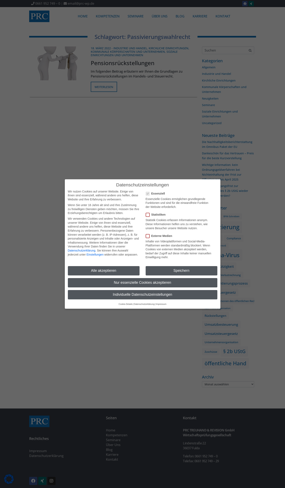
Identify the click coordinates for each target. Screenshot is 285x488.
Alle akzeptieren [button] (103, 267)
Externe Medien (160, 233)
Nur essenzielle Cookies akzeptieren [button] (142, 279)
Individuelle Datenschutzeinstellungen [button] (142, 291)
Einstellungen (95, 251)
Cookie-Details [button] (125, 301)
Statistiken (157, 212)
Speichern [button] (181, 267)
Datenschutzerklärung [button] (144, 301)
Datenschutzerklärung (81, 247)
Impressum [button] (161, 301)
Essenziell (157, 190)
